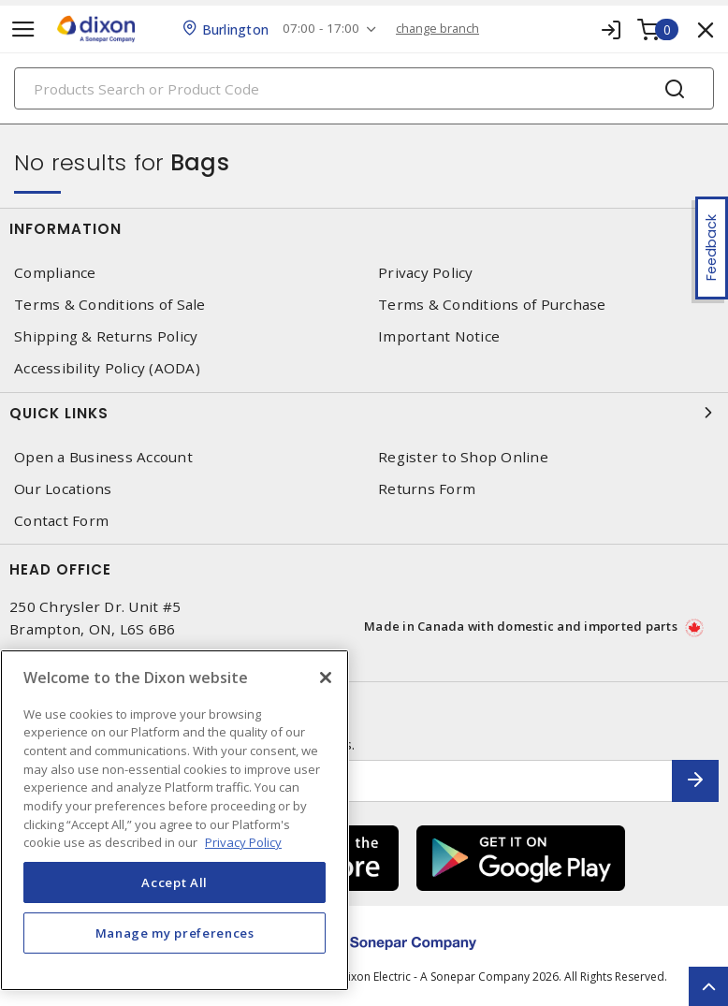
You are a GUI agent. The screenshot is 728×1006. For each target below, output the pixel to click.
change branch (446, 28)
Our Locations (62, 489)
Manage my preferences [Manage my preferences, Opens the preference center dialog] (175, 933)
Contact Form (61, 521)
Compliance (55, 273)
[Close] (325, 677)
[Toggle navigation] (23, 29)
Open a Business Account (103, 457)
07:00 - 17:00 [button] (326, 28)
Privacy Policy (425, 273)
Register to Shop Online (463, 457)
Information (364, 228)
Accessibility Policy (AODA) (107, 368)
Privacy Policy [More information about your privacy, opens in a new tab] (243, 842)
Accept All (174, 882)
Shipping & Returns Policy (105, 336)
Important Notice (439, 336)
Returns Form (426, 489)
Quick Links (364, 412)
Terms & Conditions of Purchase (492, 304)
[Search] (364, 88)
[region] (174, 820)
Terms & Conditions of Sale (110, 304)
